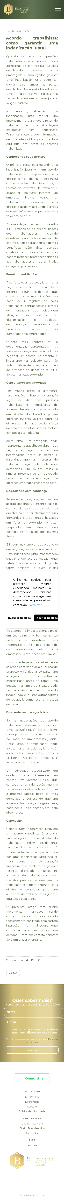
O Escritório (32, 1097)
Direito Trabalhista (32, 1123)
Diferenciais (32, 1101)
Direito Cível (32, 1133)
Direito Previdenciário (32, 1128)
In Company (40, 1195)
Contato (32, 1106)
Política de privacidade (32, 1111)
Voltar (13, 973)
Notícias (32, 1145)
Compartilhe (34, 1078)
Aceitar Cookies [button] (47, 618)
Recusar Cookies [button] (19, 618)
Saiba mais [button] (35, 605)
